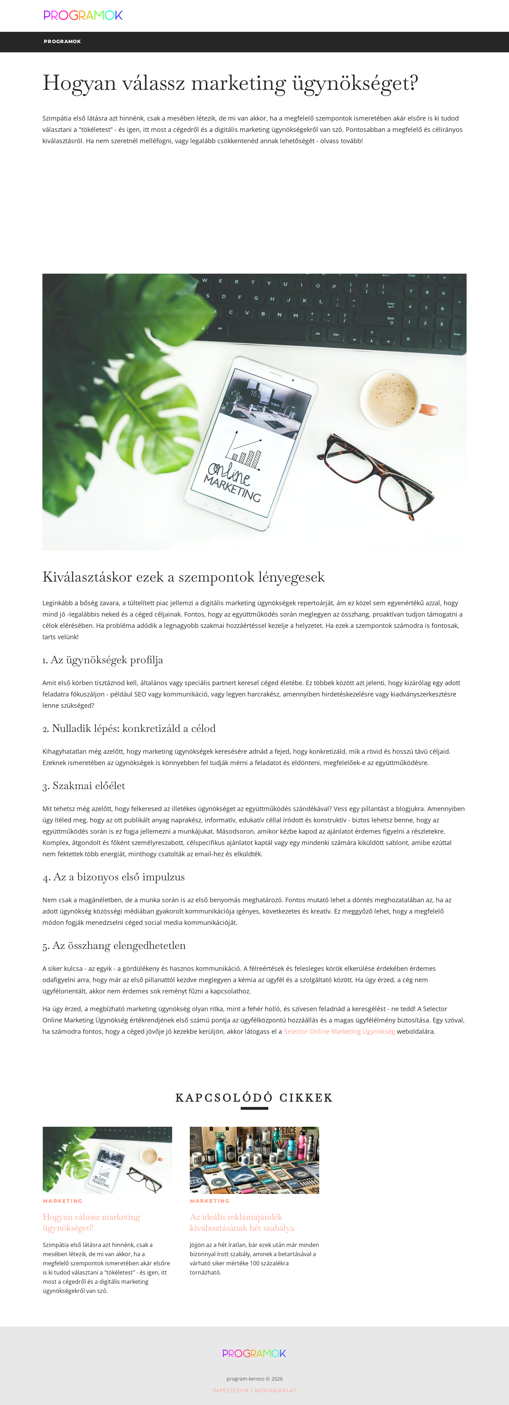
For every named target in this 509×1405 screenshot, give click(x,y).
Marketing (63, 1201)
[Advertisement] (254, 210)
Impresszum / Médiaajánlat (254, 1390)
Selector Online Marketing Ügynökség (338, 1031)
